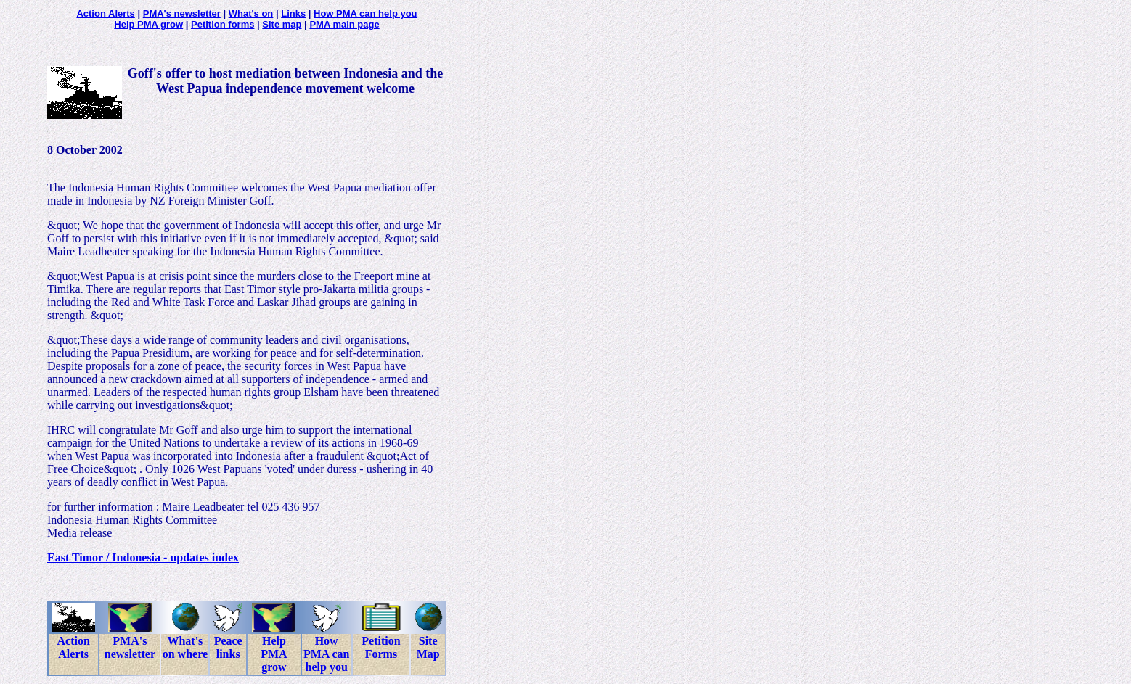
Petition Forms (381, 647)
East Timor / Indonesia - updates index (143, 557)
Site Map (428, 647)
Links (293, 13)
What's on (251, 13)
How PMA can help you (365, 13)
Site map (281, 24)
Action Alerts (105, 13)
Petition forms (222, 24)
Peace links (228, 647)
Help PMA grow (148, 24)
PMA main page (344, 24)
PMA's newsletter (182, 13)
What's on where (185, 647)
